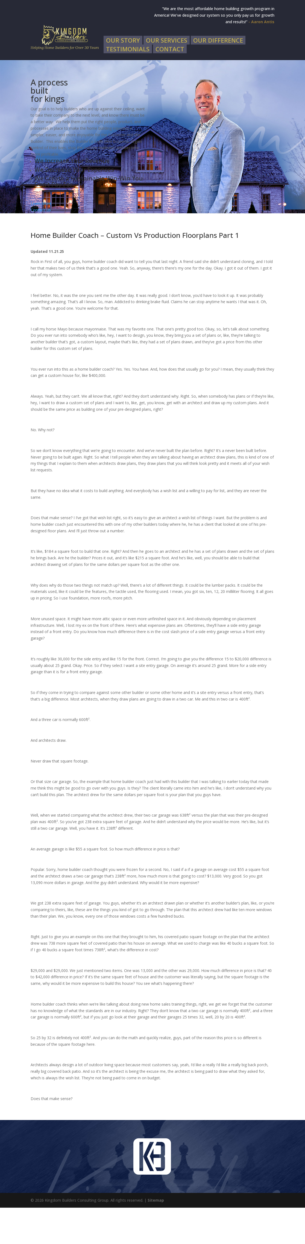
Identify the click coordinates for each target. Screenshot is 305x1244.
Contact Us (41, 246)
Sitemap (156, 1236)
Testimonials (127, 86)
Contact (170, 86)
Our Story (123, 78)
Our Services (166, 78)
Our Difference (218, 78)
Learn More (41, 240)
